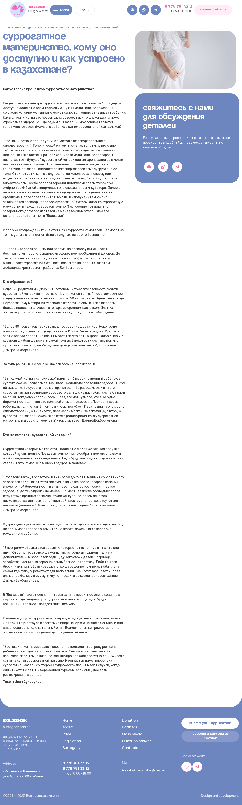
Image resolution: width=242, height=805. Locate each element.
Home (6, 27)
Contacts (130, 747)
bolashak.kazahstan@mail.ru (143, 770)
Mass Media (132, 734)
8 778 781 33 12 (178, 6)
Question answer (136, 740)
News (18, 27)
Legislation (72, 740)
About (68, 727)
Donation (130, 720)
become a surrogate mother (210, 736)
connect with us (213, 9)
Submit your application (210, 723)
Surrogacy (71, 747)
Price (67, 734)
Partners (129, 727)
